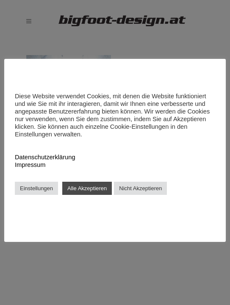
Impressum (30, 164)
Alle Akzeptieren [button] (87, 188)
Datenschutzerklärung (45, 157)
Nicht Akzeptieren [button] (140, 188)
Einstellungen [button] (36, 188)
